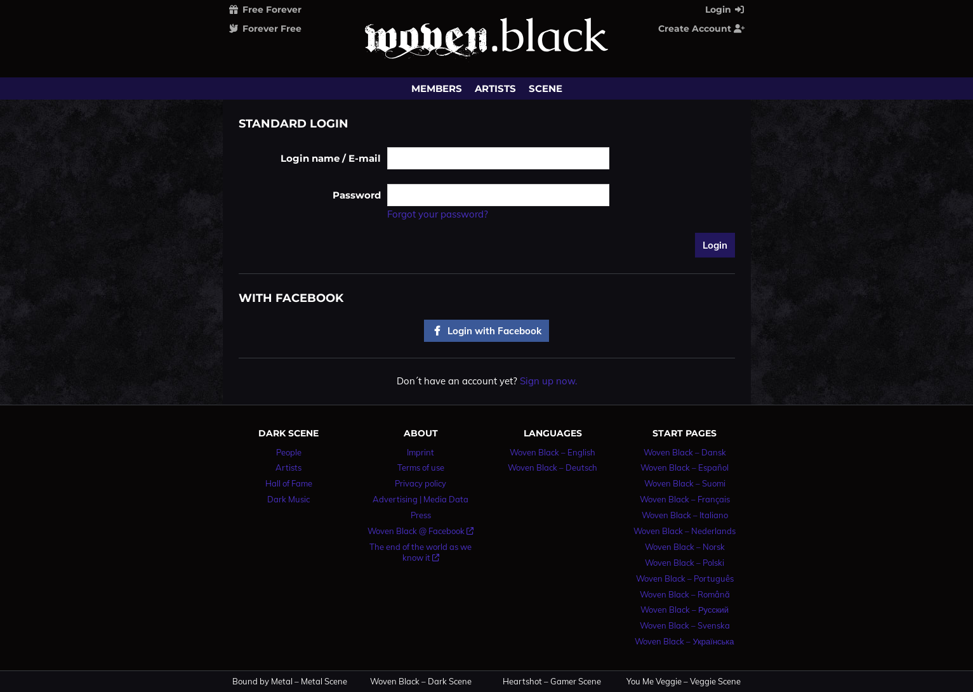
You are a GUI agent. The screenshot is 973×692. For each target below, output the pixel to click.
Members (436, 88)
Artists (495, 88)
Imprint (420, 452)
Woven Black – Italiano (685, 515)
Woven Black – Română (685, 594)
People (288, 452)
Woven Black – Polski (684, 563)
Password (357, 195)
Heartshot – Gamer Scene (552, 681)
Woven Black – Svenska (685, 625)
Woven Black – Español (684, 467)
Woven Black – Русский (684, 609)
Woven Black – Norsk (685, 547)
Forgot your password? (437, 214)
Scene (545, 88)
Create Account (702, 28)
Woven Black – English (552, 452)
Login (725, 9)
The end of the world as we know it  (420, 552)
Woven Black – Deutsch (552, 467)
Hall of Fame (288, 483)
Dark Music (288, 499)
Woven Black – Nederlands (684, 531)
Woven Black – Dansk (685, 452)
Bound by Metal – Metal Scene (289, 681)
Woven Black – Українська (684, 641)
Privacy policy (420, 483)
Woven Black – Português (685, 578)
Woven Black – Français (685, 499)
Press (421, 515)
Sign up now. (548, 381)
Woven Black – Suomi (684, 483)
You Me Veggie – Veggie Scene (683, 681)
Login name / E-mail (331, 158)
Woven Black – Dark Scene (421, 681)
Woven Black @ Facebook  (420, 531)
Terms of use (420, 467)
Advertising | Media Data (420, 499)
